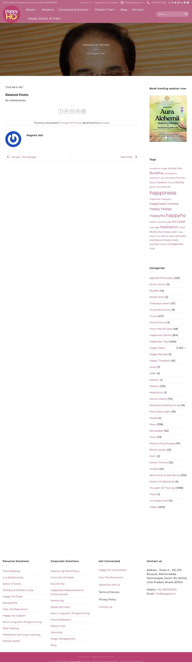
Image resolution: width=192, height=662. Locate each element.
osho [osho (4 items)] (180, 232)
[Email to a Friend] (72, 111)
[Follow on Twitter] (175, 3)
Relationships (158, 449)
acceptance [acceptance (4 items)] (155, 168)
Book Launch (158, 284)
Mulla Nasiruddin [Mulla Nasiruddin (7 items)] (167, 231)
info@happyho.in (165, 593)
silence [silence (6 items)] (164, 236)
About (31, 9)
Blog (124, 9)
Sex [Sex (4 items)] (158, 236)
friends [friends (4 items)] (171, 183)
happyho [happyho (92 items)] (176, 215)
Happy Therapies (160, 360)
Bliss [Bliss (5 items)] (179, 168)
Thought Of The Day (96, 45)
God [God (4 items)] (158, 187)
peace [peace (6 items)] (153, 236)
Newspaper (156, 430)
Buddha (154, 290)
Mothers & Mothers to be (165, 405)
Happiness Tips (159, 341)
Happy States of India (45, 18)
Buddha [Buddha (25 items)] (156, 173)
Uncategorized (159, 500)
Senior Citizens (159, 462)
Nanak (153, 418)
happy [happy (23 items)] (155, 209)
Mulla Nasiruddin (160, 411)
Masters (48, 9)
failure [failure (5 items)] (153, 182)
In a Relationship (13, 577)
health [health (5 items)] (153, 222)
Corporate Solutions (74, 9)
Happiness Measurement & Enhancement (67, 592)
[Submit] (186, 14)
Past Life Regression (15, 609)
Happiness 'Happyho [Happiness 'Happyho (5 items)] (160, 199)
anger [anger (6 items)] (164, 168)
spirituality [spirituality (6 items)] (180, 236)
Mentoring (57, 600)
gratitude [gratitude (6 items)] (165, 186)
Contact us (105, 606)
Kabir (153, 373)
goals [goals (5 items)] (152, 187)
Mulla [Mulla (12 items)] (153, 231)
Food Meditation (61, 619)
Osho (153, 437)
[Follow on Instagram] (172, 3)
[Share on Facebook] (60, 111)
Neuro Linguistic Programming (22, 622)
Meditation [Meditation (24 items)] (169, 227)
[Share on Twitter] (66, 111)
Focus (153, 316)
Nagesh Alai (98, 53)
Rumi (153, 456)
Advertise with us (109, 584)
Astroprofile (10, 602)
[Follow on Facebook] (169, 3)
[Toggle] (185, 348)
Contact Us (86, 2)
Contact (138, 9)
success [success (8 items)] (154, 244)
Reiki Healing (11, 628)
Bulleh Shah (157, 297)
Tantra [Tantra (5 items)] (163, 244)
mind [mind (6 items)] (182, 227)
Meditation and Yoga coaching (22, 634)
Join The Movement (111, 577)
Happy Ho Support (14, 615)
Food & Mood (158, 322)
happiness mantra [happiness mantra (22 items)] (164, 204)
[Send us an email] (178, 3)
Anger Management (63, 638)
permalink (104, 123)
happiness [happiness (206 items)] (163, 193)
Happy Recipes (159, 354)
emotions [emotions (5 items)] (170, 178)
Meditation (156, 392)
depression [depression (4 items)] (155, 178)
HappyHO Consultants (106, 2)
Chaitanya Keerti (160, 303)
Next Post (130, 157)
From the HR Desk (161, 328)
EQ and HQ (57, 583)
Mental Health (158, 398)
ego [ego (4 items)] (163, 178)
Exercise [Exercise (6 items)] (180, 177)
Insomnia (56, 632)
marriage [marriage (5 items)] (154, 227)
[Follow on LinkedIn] (188, 3)
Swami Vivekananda (162, 481)
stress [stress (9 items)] (174, 240)
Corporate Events (160, 309)
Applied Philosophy (161, 278)
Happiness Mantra (161, 335)
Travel (153, 494)
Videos (154, 507)
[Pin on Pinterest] (78, 111)
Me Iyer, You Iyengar (20, 157)
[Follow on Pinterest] (185, 3)
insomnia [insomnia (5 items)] (162, 222)
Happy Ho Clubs (12, 596)
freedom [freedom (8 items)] (162, 182)
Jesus (153, 367)
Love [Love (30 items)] (181, 221)
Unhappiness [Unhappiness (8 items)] (175, 244)
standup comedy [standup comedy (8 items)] (160, 240)
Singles (154, 468)
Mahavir (154, 379)
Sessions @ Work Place (65, 571)
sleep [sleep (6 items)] (171, 236)
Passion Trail (105, 9)
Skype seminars (60, 606)
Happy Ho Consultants (113, 570)
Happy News (157, 347)
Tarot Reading (11, 571)
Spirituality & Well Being (165, 475)
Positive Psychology (162, 443)
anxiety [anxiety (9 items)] (172, 168)
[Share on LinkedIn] (83, 111)
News (153, 424)
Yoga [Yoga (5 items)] (152, 248)
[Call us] (182, 3)
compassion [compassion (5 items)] (170, 173)
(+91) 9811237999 (166, 589)
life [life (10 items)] (174, 221)
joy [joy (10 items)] (169, 221)
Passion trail (58, 626)
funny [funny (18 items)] (179, 182)
